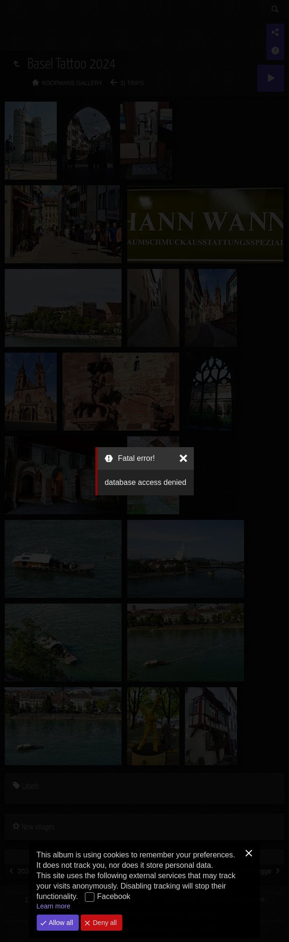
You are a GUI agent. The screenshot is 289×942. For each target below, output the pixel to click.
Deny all (103, 922)
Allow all (60, 922)
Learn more (53, 906)
